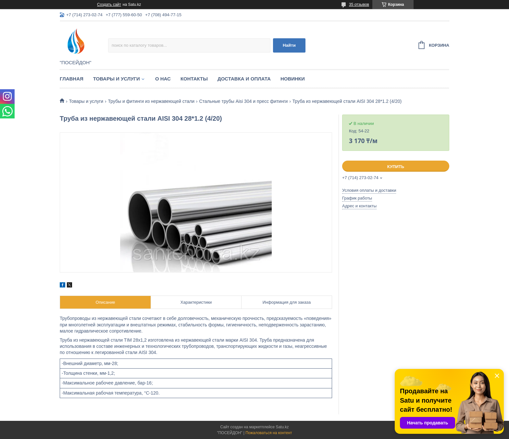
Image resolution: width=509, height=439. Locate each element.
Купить (395, 166)
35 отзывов (359, 4)
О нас (163, 78)
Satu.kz (282, 427)
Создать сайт (109, 4)
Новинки (292, 78)
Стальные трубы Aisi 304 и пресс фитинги (243, 101)
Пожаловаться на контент (268, 433)
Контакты (194, 78)
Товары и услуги (116, 78)
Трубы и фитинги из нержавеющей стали (151, 101)
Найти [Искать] (289, 45)
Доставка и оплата (244, 78)
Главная (71, 78)
